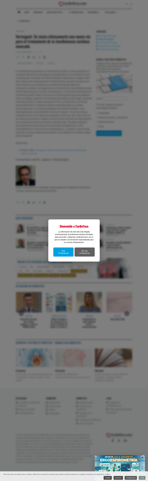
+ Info (142, 478)
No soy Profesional (85, 252)
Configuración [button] (130, 478)
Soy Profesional (63, 252)
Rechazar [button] (118, 478)
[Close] (142, 457)
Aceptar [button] (107, 478)
